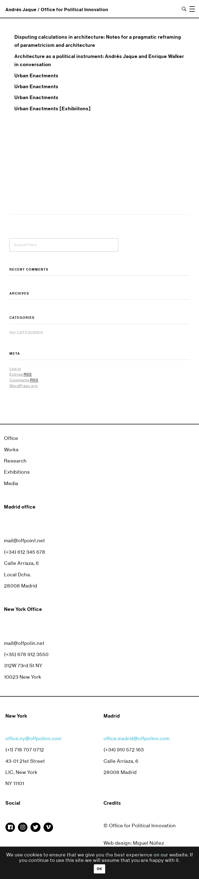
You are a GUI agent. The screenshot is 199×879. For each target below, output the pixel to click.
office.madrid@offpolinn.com (137, 743)
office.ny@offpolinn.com (33, 743)
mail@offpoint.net (24, 540)
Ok (99, 869)
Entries (21, 374)
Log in (15, 368)
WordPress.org (24, 386)
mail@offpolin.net (24, 643)
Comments (24, 380)
